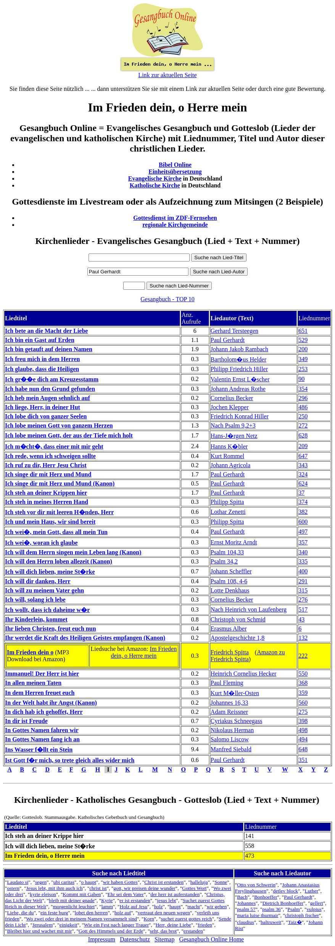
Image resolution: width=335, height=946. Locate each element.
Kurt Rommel (227, 456)
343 (303, 465)
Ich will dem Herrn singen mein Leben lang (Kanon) (73, 552)
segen (41, 882)
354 (303, 389)
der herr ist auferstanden (175, 894)
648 (303, 749)
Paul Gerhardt (228, 340)
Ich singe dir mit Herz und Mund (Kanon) (59, 483)
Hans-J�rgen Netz (234, 436)
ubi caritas (63, 882)
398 (303, 721)
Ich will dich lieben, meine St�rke (50, 571)
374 (303, 502)
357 (303, 542)
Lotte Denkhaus (230, 590)
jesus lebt (166, 900)
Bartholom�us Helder (238, 359)
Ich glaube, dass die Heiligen (42, 369)
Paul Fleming (227, 683)
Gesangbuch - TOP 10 (167, 299)
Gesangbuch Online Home (211, 939)
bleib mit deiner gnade (72, 900)
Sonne (220, 882)
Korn (148, 919)
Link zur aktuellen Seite (167, 75)
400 (303, 571)
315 (303, 590)
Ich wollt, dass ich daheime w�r (47, 610)
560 (303, 702)
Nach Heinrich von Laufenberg (249, 609)
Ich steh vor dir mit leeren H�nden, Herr (59, 512)
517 (303, 609)
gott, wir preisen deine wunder (144, 888)
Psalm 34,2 (224, 561)
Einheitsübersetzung (175, 171)
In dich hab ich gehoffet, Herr (44, 712)
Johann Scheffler (231, 571)
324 (303, 474)
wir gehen (216, 906)
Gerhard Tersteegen (234, 331)
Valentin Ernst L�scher (240, 379)
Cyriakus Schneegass (237, 721)
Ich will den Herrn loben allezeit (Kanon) (58, 561)
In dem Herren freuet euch (39, 692)
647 (303, 456)
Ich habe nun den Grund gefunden (50, 389)
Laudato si (17, 882)
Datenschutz (135, 939)
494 (303, 739)
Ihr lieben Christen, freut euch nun (50, 628)
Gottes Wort (194, 888)
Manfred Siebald (231, 749)
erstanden (193, 931)
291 (303, 581)
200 (303, 349)
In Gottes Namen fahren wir (42, 730)
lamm (107, 906)
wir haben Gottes (120, 882)
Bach (242, 897)
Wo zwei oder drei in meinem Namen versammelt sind (81, 919)
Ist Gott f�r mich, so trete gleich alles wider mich (70, 760)
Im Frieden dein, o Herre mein (144, 652)
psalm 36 (271, 909)
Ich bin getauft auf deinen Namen (48, 349)
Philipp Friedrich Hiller (239, 369)
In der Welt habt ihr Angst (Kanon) (51, 702)
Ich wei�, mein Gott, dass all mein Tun (56, 532)
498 (303, 730)
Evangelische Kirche (155, 178)
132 (303, 637)
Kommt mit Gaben (82, 894)
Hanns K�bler (229, 446)
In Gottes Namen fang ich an (42, 739)
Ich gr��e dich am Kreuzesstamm (51, 379)
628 (303, 435)
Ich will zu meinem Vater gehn (44, 590)
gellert (316, 903)
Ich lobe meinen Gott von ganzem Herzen (59, 425)
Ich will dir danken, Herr (38, 581)
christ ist (98, 888)
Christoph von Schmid (238, 619)
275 (303, 712)
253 (303, 369)
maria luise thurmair (257, 915)
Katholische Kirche (155, 185)
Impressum (101, 939)
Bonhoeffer (265, 897)
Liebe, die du (20, 912)
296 (303, 398)
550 (303, 673)
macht (193, 906)
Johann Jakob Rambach (239, 349)
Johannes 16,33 (229, 702)
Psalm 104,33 (227, 552)
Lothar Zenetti (228, 512)
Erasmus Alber (229, 628)
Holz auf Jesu (134, 906)
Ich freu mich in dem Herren (42, 359)
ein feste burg (54, 912)
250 (303, 416)
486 (303, 407)
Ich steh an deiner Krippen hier (46, 492)
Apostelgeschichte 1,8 (237, 637)
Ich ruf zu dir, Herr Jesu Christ (46, 465)
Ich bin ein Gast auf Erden (39, 340)
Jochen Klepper (230, 407)
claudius (245, 922)
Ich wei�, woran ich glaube (41, 542)
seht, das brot (163, 931)
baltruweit (271, 922)
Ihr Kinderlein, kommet (36, 619)
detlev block (285, 891)
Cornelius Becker (232, 398)
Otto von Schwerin (256, 885)
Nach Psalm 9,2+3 (233, 425)
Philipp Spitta (227, 502)
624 (303, 483)
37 (301, 492)
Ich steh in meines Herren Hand (46, 502)
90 (301, 379)
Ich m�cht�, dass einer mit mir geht (54, 446)
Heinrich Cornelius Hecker (243, 673)
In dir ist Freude (26, 721)
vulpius (313, 909)
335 (303, 561)
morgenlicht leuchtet (74, 906)
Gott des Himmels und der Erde (111, 931)
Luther (312, 891)
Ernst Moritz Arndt (234, 542)
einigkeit (68, 925)
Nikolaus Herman (232, 730)
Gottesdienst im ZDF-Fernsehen (175, 218)
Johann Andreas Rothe (238, 389)
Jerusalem (42, 925)
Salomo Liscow (230, 739)
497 (303, 531)
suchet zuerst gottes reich (186, 919)
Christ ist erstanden (164, 882)
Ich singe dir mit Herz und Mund (48, 474)
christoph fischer (302, 915)
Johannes (246, 903)
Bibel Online (175, 164)
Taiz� (295, 922)
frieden (205, 925)
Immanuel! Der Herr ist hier (42, 673)
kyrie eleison (43, 894)
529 (303, 340)
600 (303, 521)
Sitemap (164, 939)
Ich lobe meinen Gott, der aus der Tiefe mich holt (69, 435)
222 (303, 655)
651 (303, 331)
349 (303, 359)
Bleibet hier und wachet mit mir (39, 931)
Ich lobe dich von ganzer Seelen (46, 416)
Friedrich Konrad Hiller (240, 416)
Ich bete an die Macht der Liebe (46, 331)
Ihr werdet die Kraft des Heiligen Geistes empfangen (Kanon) (85, 637)
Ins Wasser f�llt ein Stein (38, 749)
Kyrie (107, 900)
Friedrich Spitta (230, 652)
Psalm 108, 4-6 (229, 581)
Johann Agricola (230, 465)
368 (303, 683)
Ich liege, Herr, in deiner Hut (42, 407)
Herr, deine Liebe (173, 925)
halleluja (199, 882)
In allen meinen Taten (33, 683)
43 (301, 619)
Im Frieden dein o (30, 652)
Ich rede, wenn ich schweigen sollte (50, 456)
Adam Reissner (229, 712)
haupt (175, 906)
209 (303, 446)
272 (303, 425)
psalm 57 (246, 909)
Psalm (293, 909)
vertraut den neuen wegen (164, 912)
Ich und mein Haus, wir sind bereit (50, 521)
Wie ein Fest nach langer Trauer (116, 925)
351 (303, 760)
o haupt (89, 882)
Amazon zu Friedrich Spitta (248, 655)
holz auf (122, 912)
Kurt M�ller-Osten (235, 693)
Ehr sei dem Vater (126, 894)
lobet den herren (91, 912)
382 (303, 512)
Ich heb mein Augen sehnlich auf (47, 398)
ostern (13, 888)
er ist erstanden (134, 900)
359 (303, 692)
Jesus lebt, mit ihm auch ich (54, 888)
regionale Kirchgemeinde (175, 224)
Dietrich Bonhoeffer (283, 903)
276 (303, 599)
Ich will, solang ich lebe (35, 599)
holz (158, 906)
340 (303, 552)
